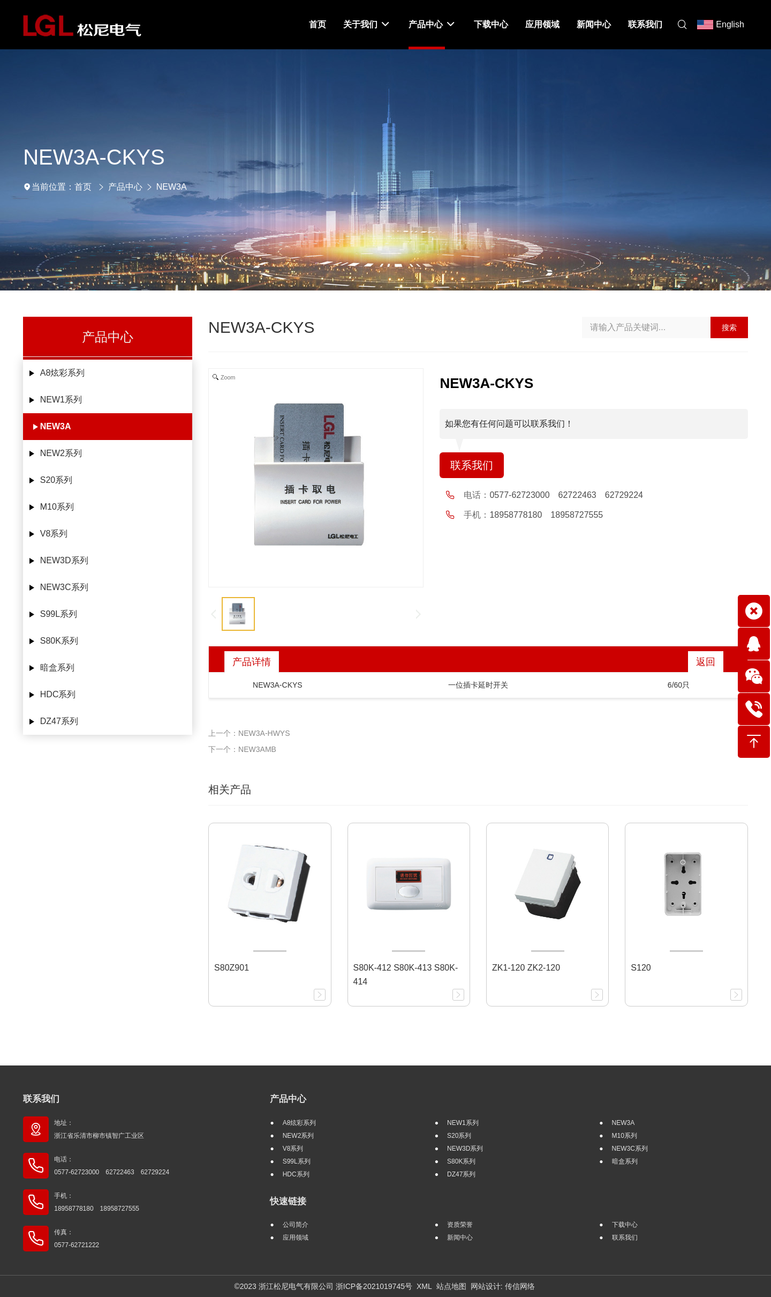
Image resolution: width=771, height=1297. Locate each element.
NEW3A (171, 186)
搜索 (729, 327)
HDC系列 (58, 694)
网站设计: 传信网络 (503, 1286)
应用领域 (295, 1237)
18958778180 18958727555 (546, 514)
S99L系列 (58, 613)
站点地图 (451, 1286)
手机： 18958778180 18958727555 (96, 1202)
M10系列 (57, 506)
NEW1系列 (61, 399)
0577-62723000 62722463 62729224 (565, 495)
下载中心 (625, 1224)
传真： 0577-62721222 (76, 1238)
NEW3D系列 (64, 560)
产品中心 (125, 186)
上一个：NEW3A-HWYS (249, 733)
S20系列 (56, 479)
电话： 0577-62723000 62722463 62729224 (111, 1166)
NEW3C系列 (64, 587)
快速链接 (288, 1201)
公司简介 (295, 1224)
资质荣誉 (460, 1224)
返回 (705, 662)
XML (424, 1286)
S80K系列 (59, 640)
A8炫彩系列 (62, 372)
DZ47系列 (59, 721)
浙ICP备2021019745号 (374, 1286)
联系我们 (471, 465)
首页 (83, 186)
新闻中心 (460, 1237)
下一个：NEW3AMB (242, 749)
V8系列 (54, 533)
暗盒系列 (57, 667)
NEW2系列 (61, 453)
